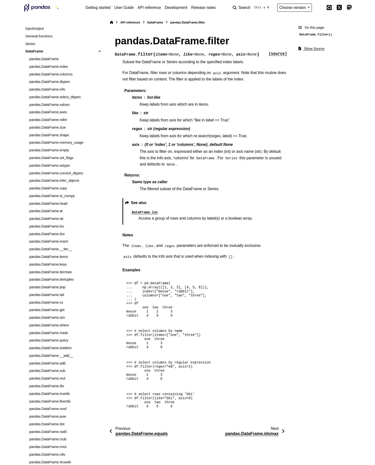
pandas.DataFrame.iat (46, 219)
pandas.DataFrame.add (47, 363)
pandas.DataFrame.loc (46, 226)
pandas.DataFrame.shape (49, 135)
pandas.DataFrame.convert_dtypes (56, 173)
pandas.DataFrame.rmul (47, 447)
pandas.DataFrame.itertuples (51, 279)
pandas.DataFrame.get (46, 310)
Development (176, 8)
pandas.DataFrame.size (47, 127)
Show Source (311, 49)
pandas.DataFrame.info (47, 89)
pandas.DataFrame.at (45, 211)
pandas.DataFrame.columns (50, 74)
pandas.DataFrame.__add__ (51, 355)
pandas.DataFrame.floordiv (50, 401)
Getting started (97, 8)
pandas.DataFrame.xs (46, 302)
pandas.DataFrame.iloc (47, 234)
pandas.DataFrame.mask (48, 333)
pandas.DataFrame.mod (47, 409)
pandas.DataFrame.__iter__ (50, 249)
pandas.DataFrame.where (49, 325)
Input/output (34, 28)
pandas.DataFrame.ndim (48, 120)
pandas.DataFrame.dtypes (49, 82)
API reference (149, 8)
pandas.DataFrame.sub (47, 371)
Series (30, 44)
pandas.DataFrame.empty (49, 150)
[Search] (252, 7)
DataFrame (34, 51)
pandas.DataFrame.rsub (47, 439)
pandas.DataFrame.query (48, 340)
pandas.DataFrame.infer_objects (54, 180)
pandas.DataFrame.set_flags (51, 158)
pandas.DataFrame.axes (48, 112)
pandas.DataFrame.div (46, 386)
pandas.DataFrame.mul (47, 378)
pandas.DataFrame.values (49, 105)
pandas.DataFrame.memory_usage (56, 142)
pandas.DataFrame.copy (48, 188)
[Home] (111, 22)
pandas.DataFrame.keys (48, 264)
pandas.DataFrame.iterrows (50, 272)
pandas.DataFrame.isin (47, 317)
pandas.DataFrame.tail (46, 295)
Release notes (203, 8)
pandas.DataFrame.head (48, 203)
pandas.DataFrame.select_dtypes (55, 97)
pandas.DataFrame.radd (47, 432)
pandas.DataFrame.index (48, 66)
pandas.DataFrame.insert (48, 241)
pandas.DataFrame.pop (47, 287)
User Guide (124, 8)
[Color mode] (319, 8)
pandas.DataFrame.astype (49, 165)
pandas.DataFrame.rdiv (47, 454)
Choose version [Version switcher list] (293, 8)
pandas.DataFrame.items (48, 257)
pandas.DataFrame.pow (47, 416)
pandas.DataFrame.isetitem (50, 348)
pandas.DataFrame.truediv (49, 394)
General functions (38, 36)
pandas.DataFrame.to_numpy (52, 196)
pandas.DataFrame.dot (46, 424)
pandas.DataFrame (44, 59)
